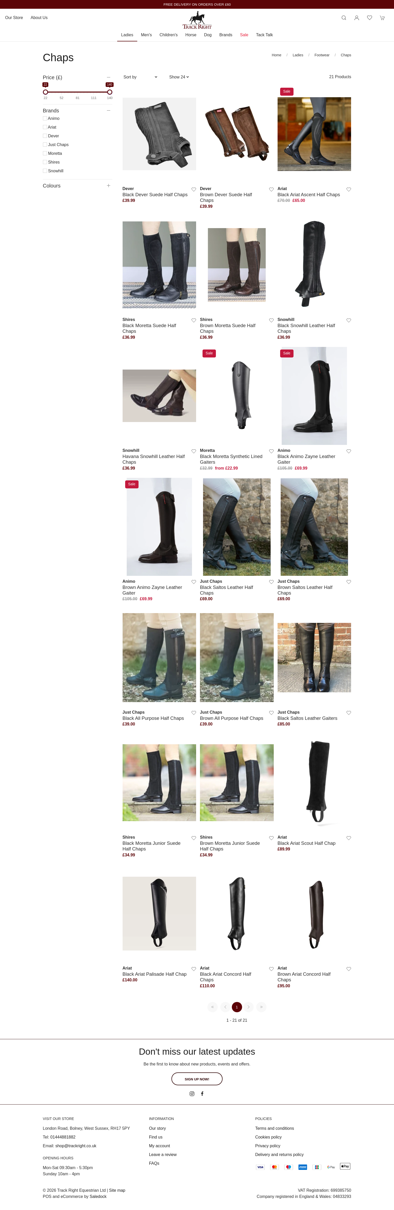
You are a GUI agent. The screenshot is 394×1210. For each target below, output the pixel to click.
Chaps (346, 55)
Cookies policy (268, 1137)
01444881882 (63, 1137)
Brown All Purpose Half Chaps (231, 718)
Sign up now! (197, 1079)
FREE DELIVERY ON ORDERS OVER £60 (197, 4)
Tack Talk (264, 35)
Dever (51, 136)
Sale (244, 35)
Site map (117, 1190)
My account (159, 1146)
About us (39, 17)
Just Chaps (56, 144)
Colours (52, 186)
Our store (14, 17)
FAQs (154, 1163)
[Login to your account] (356, 18)
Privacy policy (267, 1146)
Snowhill (53, 171)
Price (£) (52, 77)
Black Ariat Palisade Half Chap (155, 974)
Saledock (98, 1196)
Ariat (49, 127)
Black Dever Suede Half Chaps (155, 194)
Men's (146, 35)
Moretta (52, 153)
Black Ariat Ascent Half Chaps (309, 194)
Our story (157, 1128)
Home (276, 55)
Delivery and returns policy (279, 1154)
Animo (51, 118)
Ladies (127, 35)
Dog (208, 35)
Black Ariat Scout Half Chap (307, 843)
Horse (190, 35)
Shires (51, 162)
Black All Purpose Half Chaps (153, 718)
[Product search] (343, 18)
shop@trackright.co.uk (75, 1146)
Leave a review (163, 1154)
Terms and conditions (274, 1128)
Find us (155, 1137)
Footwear (322, 55)
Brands (225, 35)
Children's (169, 35)
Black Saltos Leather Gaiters (307, 718)
